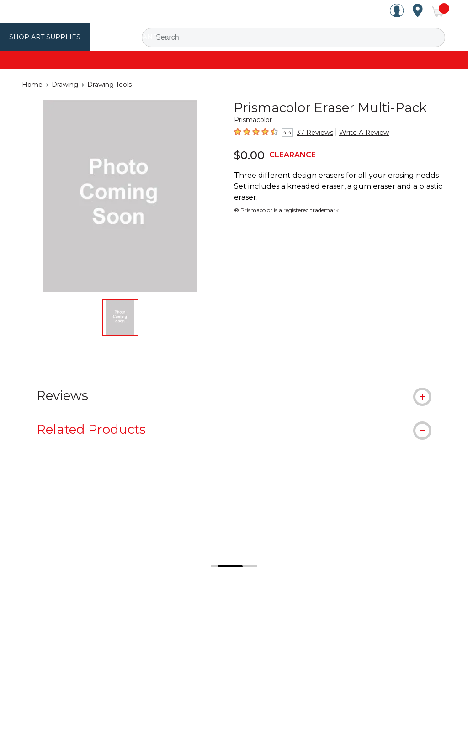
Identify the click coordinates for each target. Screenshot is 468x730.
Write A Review (355, 132)
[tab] (234, 394)
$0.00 (247, 155)
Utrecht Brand (119, 37)
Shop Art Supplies (41, 37)
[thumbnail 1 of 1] (120, 317)
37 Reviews (312, 132)
